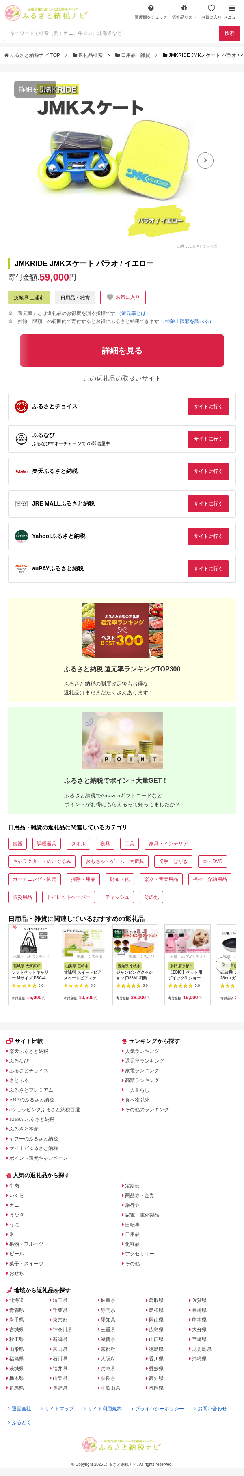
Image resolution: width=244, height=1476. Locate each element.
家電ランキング (142, 1070)
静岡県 (108, 1310)
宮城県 (16, 1329)
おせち (16, 1273)
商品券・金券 (139, 1195)
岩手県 (16, 1319)
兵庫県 (108, 1368)
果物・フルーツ (26, 1244)
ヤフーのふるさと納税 (33, 1138)
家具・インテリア (168, 843)
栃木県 (16, 1378)
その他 (151, 897)
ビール (16, 1253)
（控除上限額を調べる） (187, 321)
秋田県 (16, 1339)
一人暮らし (137, 1090)
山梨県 (60, 1378)
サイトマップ (57, 1409)
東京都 (60, 1319)
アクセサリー (139, 1253)
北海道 (16, 1300)
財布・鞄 (120, 879)
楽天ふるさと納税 (28, 1051)
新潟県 (60, 1339)
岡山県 (156, 1319)
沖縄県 (199, 1358)
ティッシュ (117, 897)
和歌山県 (110, 1388)
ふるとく (19, 1422)
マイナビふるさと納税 (33, 1148)
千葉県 (60, 1310)
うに (14, 1224)
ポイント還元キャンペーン (38, 1158)
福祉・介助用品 (210, 879)
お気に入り (211, 11)
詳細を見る (35, 89)
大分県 (199, 1329)
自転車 (132, 1224)
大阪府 (108, 1358)
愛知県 (108, 1319)
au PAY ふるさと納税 (31, 1119)
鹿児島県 (202, 1349)
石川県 (60, 1358)
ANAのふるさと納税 (31, 1099)
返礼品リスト (184, 11)
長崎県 (199, 1310)
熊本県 (199, 1319)
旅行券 (132, 1205)
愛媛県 (156, 1368)
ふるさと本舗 (24, 1129)
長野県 (60, 1388)
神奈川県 (62, 1329)
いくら (16, 1195)
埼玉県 (60, 1300)
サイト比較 (24, 1041)
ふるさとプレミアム (31, 1090)
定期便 (132, 1185)
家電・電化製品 (142, 1215)
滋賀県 (108, 1339)
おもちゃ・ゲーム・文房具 (115, 861)
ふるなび (19, 1060)
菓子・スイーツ (26, 1263)
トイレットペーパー (69, 897)
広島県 (156, 1329)
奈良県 (108, 1378)
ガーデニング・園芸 (34, 879)
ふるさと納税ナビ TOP (32, 55)
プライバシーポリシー (158, 1409)
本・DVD (212, 861)
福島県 (16, 1358)
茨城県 (16, 1368)
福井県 (60, 1368)
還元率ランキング (144, 1060)
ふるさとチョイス (28, 1070)
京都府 (108, 1349)
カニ (14, 1205)
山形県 (16, 1349)
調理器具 (46, 843)
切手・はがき (173, 861)
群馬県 (16, 1388)
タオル (78, 843)
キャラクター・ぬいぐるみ (42, 861)
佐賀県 (199, 1300)
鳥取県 (156, 1300)
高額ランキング (142, 1080)
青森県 (16, 1310)
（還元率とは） (134, 313)
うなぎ (16, 1215)
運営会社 (19, 1409)
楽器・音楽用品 (161, 879)
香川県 (156, 1358)
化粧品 (132, 1244)
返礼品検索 (88, 55)
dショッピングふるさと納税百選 (44, 1109)
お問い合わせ (210, 1409)
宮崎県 (199, 1339)
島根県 (156, 1310)
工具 (129, 843)
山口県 (156, 1339)
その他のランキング (147, 1109)
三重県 (108, 1329)
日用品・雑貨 (133, 55)
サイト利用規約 (103, 1409)
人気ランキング (142, 1051)
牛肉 (14, 1185)
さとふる (19, 1080)
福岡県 (156, 1388)
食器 (17, 843)
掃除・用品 (83, 879)
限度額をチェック (151, 11)
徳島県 (156, 1349)
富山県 (60, 1349)
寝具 (105, 843)
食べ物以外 (137, 1099)
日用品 (132, 1234)
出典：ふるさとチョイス (197, 246)
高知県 (156, 1378)
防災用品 (22, 897)
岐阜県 (108, 1300)
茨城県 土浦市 (29, 297)
